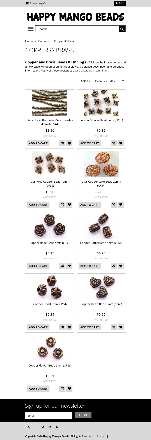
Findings (43, 41)
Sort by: (86, 81)
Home (29, 41)
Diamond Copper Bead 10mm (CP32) (49, 183)
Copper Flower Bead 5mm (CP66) (49, 365)
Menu (120, 3)
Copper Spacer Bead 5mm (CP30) (101, 120)
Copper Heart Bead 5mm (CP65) (101, 304)
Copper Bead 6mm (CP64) (50, 304)
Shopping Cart (39, 3)
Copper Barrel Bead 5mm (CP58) (101, 243)
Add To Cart (38, 143)
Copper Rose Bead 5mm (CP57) (50, 243)
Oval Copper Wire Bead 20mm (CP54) (101, 183)
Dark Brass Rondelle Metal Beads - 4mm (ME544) (50, 122)
